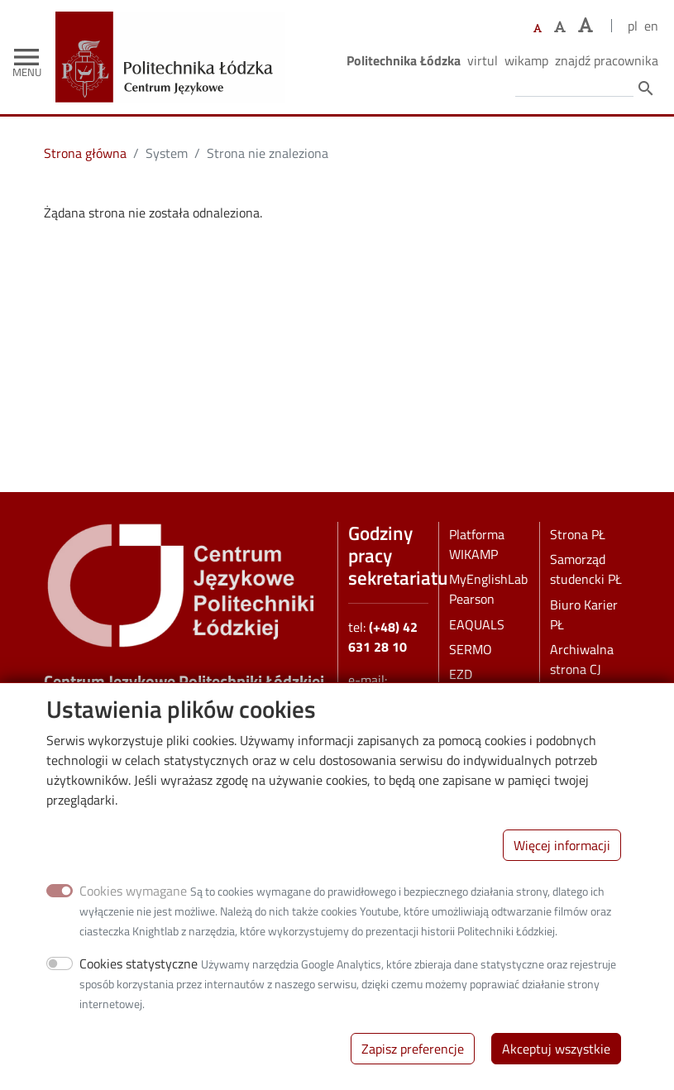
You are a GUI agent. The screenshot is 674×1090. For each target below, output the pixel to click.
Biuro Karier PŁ (584, 614)
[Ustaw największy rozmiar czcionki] (585, 25)
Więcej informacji (562, 853)
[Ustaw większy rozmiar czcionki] (559, 26)
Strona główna (85, 153)
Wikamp (526, 60)
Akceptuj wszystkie (556, 1056)
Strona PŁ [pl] (577, 534)
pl (633, 26)
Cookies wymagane (133, 898)
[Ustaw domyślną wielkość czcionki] (537, 29)
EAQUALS (476, 624)
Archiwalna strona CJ (582, 659)
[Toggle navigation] (26, 57)
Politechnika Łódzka (404, 60)
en (651, 26)
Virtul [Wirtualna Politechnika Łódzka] (482, 60)
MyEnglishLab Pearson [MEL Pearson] (488, 589)
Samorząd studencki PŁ (586, 569)
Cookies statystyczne (138, 971)
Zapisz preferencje (412, 1056)
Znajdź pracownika (606, 60)
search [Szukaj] (646, 88)
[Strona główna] (176, 24)
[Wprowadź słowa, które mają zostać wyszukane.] (574, 87)
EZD (460, 674)
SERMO (470, 649)
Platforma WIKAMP (476, 544)
